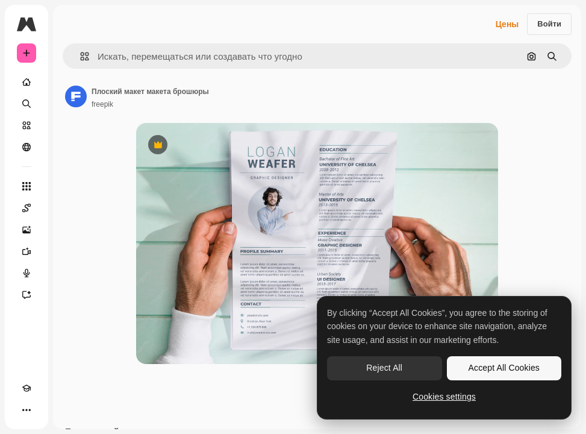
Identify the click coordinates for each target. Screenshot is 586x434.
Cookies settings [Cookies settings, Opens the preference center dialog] (444, 396)
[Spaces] (26, 208)
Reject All (384, 368)
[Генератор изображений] (26, 229)
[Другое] (26, 410)
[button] (79, 56)
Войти (549, 23)
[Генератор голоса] (26, 273)
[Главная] (26, 82)
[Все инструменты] (26, 186)
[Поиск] (26, 103)
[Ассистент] (26, 294)
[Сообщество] (26, 147)
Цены (507, 24)
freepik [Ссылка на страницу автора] (102, 104)
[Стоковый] (26, 125)
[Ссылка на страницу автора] (76, 96)
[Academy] (26, 388)
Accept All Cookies (504, 368)
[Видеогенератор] (26, 251)
